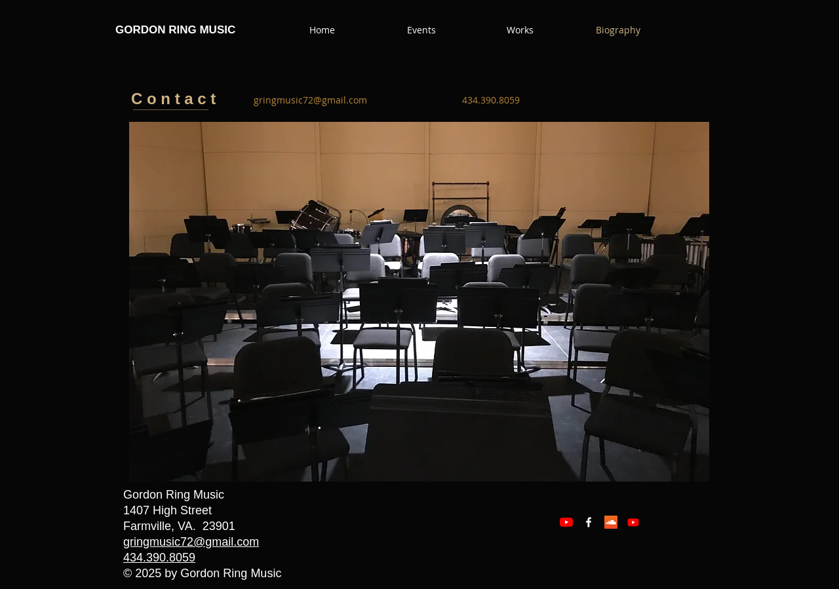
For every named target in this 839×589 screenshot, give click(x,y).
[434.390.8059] (490, 100)
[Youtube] (633, 522)
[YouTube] (566, 522)
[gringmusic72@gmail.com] (310, 100)
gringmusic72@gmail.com (191, 541)
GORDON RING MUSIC (175, 30)
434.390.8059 (159, 557)
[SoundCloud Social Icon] (610, 522)
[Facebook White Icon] (588, 522)
